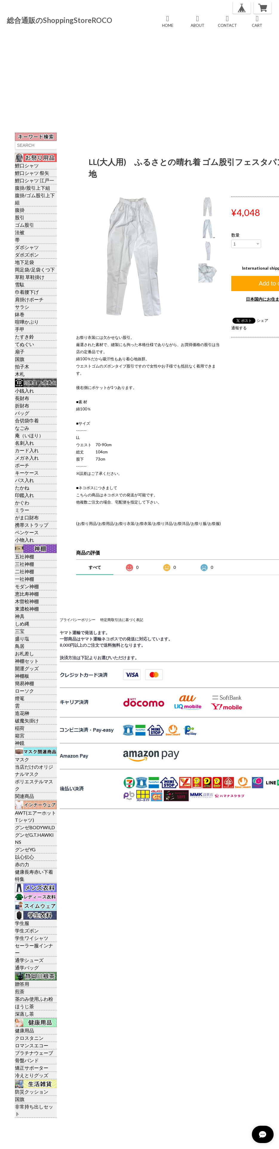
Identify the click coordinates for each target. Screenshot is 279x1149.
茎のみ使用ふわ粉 (34, 999)
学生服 (22, 923)
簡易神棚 (24, 683)
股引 (19, 217)
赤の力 (22, 864)
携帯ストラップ (31, 525)
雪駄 (19, 284)
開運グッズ (27, 668)
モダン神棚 (27, 586)
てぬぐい (24, 344)
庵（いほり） (29, 435)
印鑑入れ (24, 495)
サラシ (22, 307)
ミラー (22, 510)
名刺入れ (24, 443)
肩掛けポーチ (29, 299)
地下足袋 (24, 262)
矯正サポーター (31, 1068)
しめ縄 (22, 623)
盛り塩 (22, 638)
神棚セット (27, 661)
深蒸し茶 (24, 1014)
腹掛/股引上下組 (32, 188)
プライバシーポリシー (77, 619)
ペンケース (27, 532)
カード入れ (27, 450)
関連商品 (24, 796)
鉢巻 (19, 314)
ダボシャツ (27, 247)
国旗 (19, 359)
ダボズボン (27, 254)
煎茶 (19, 991)
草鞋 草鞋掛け (29, 277)
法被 (19, 232)
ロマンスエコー (31, 1045)
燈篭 (19, 698)
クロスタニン (29, 1038)
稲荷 (19, 728)
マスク (22, 759)
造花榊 (22, 713)
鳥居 (19, 646)
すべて (95, 567)
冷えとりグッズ (31, 1075)
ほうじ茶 (24, 1006)
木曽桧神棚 (27, 601)
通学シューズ (29, 960)
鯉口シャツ (27, 165)
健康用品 (24, 1030)
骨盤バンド (27, 1060)
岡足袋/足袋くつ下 (35, 269)
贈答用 (22, 984)
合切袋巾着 (27, 420)
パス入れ (24, 480)
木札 (19, 374)
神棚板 (22, 676)
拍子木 (22, 366)
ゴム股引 (24, 225)
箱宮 (19, 735)
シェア (262, 320)
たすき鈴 (24, 336)
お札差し (24, 653)
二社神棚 (24, 571)
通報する (239, 327)
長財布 (22, 398)
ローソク (24, 691)
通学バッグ (27, 967)
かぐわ (22, 502)
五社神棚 (24, 556)
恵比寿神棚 (27, 594)
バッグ (22, 413)
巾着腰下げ (27, 292)
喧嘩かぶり (27, 322)
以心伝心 (24, 857)
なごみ (22, 428)
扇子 (19, 351)
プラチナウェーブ (34, 1053)
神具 (19, 616)
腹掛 (19, 210)
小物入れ (24, 540)
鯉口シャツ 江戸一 (34, 180)
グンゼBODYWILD (35, 827)
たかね (22, 487)
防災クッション (31, 1091)
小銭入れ (24, 390)
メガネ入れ (27, 458)
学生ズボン (27, 930)
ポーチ (22, 465)
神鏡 (19, 743)
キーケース (27, 472)
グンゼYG (25, 849)
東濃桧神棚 (27, 608)
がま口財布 (27, 517)
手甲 (19, 329)
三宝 (19, 631)
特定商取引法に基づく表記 (121, 619)
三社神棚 (24, 564)
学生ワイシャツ (31, 938)
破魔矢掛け (27, 720)
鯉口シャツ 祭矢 (32, 173)
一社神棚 (24, 579)
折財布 (22, 405)
